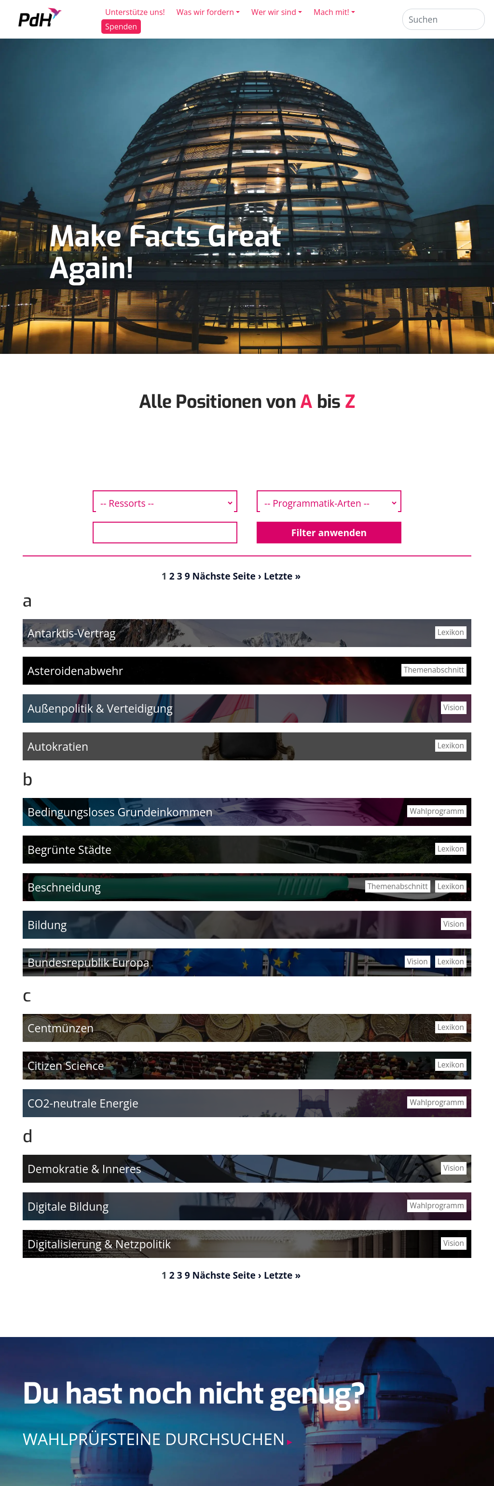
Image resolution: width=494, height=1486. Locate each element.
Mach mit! (332, 12)
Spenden (121, 26)
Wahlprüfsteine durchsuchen (154, 1439)
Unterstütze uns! (135, 12)
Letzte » (282, 575)
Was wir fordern (205, 12)
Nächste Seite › (226, 575)
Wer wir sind (274, 12)
